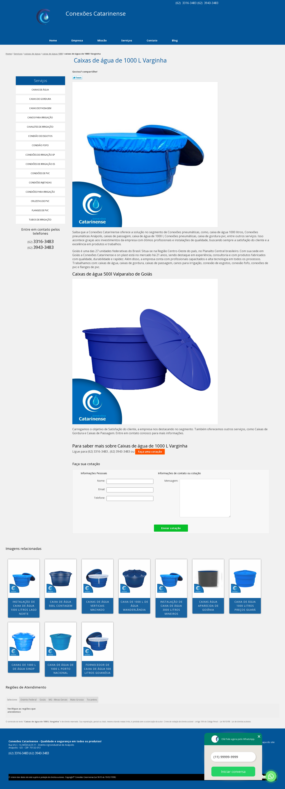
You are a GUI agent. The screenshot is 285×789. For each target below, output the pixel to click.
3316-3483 (189, 3)
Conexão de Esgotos (40, 136)
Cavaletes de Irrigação (40, 126)
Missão (102, 40)
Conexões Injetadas (40, 182)
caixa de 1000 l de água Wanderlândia (134, 605)
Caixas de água (40, 89)
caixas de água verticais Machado (97, 605)
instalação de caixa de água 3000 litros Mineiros (171, 607)
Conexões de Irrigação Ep (40, 154)
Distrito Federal (29, 699)
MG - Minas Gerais (58, 699)
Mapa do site (267, 742)
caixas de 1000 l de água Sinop (24, 666)
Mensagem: (197, 498)
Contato (152, 40)
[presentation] (128, 512)
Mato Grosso (77, 699)
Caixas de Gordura (40, 99)
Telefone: (123, 498)
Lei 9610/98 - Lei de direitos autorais (235, 721)
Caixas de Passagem (40, 108)
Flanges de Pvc (40, 210)
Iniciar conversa (233, 771)
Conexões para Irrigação (40, 191)
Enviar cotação (171, 528)
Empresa (77, 40)
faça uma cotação (150, 451)
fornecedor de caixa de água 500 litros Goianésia (97, 668)
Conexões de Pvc (40, 173)
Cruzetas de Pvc (40, 201)
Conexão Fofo (40, 145)
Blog (175, 40)
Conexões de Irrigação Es (40, 164)
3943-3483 (211, 3)
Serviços (126, 40)
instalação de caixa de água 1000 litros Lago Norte (24, 607)
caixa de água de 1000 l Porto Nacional (61, 668)
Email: (125, 489)
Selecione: (12, 699)
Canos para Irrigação (40, 117)
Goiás (43, 699)
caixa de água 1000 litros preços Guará (245, 605)
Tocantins (92, 699)
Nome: (125, 481)
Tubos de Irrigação (40, 219)
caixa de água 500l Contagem (60, 603)
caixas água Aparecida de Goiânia (208, 605)
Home (53, 40)
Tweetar (77, 77)
